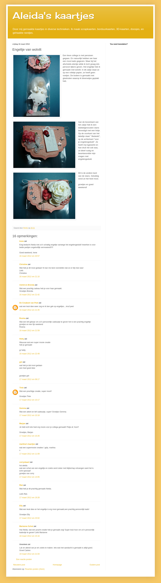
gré (20, 362)
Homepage (57, 565)
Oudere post (95, 565)
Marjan (22, 423)
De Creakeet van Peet (28, 303)
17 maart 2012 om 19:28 (29, 497)
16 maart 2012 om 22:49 (29, 354)
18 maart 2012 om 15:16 (29, 536)
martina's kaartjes (27, 444)
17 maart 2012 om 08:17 (29, 379)
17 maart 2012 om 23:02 (29, 518)
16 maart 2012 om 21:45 (29, 310)
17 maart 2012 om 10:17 (29, 400)
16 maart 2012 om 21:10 (29, 277)
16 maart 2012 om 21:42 (29, 295)
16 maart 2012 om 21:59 (29, 330)
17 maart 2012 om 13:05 (29, 477)
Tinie (21, 388)
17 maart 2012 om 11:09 (29, 454)
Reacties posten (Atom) (34, 569)
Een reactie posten (24, 559)
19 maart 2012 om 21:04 (29, 554)
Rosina (22, 318)
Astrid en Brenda (26, 285)
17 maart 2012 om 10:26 (29, 436)
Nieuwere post (19, 565)
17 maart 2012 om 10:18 (29, 415)
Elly (21, 506)
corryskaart (24, 462)
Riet (21, 485)
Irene (21, 241)
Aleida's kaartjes (53, 15)
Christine (23, 264)
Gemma (22, 408)
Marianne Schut (26, 526)
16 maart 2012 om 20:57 (29, 256)
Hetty (21, 339)
